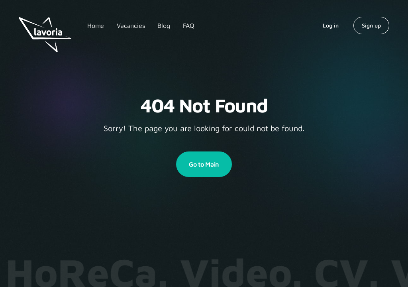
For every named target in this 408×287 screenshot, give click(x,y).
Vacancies (131, 25)
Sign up (371, 25)
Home (95, 25)
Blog (163, 25)
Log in (331, 25)
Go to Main (204, 164)
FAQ (188, 25)
